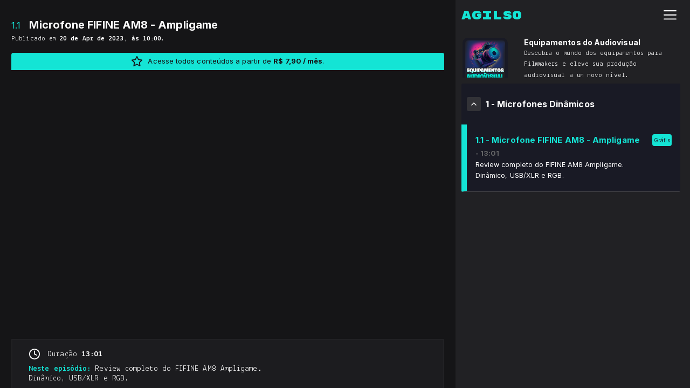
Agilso (491, 15)
